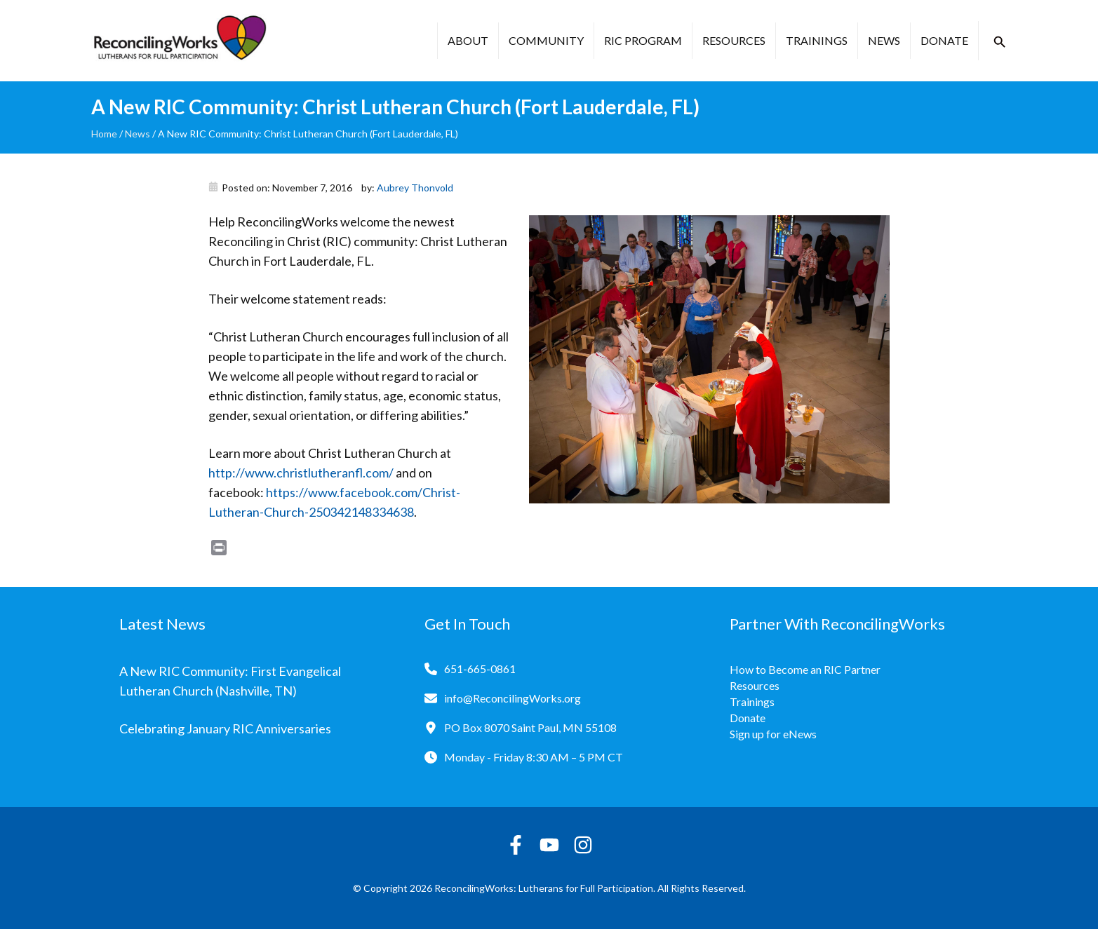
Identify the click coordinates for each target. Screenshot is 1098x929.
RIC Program (643, 40)
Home (104, 134)
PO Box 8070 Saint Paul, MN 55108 (530, 727)
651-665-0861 (480, 668)
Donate (944, 40)
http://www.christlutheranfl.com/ (301, 472)
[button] (999, 42)
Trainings (817, 40)
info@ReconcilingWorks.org (512, 698)
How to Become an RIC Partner (805, 669)
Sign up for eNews (773, 733)
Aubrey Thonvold (415, 188)
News (884, 40)
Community (546, 40)
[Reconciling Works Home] (179, 40)
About (468, 40)
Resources (733, 40)
